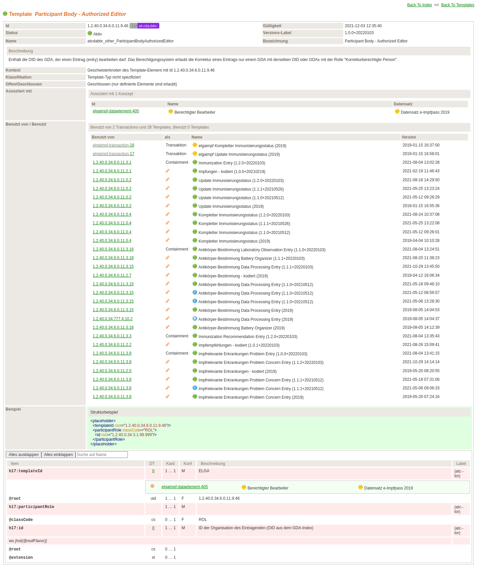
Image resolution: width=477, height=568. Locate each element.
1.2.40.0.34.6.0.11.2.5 (112, 371)
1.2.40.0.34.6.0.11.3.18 (113, 258)
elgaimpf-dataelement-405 (116, 111)
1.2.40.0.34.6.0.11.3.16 (113, 249)
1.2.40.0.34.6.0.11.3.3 (112, 336)
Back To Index (419, 5)
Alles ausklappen (24, 454)
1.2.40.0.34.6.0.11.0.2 (112, 180)
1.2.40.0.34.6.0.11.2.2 (112, 344)
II (153, 471)
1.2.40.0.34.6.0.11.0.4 (112, 214)
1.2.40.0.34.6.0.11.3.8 (112, 362)
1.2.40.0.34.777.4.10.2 (112, 318)
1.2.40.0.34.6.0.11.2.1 (112, 171)
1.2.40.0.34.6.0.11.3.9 (112, 353)
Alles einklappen (58, 454)
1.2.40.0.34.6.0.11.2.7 (112, 275)
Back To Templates (457, 5)
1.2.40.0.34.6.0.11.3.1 (112, 162)
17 (113, 153)
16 (113, 145)
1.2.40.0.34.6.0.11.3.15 (113, 266)
